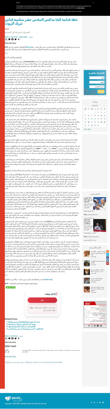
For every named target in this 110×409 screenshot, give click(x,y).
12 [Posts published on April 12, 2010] (85, 119)
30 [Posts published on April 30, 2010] (98, 125)
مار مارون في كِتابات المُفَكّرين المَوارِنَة (98, 262)
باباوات (31, 37)
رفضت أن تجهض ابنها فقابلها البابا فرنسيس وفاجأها (24, 322)
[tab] (89, 303)
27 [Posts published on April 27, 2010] (88, 125)
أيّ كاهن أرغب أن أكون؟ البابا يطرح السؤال (21, 326)
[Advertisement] (95, 40)
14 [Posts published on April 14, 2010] (91, 119)
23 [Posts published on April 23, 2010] (98, 122)
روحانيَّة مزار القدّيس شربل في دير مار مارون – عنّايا (97, 270)
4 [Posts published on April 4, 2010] (104, 112)
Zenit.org (29, 47)
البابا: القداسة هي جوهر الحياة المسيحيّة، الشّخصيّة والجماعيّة (88, 201)
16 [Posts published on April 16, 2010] (98, 119)
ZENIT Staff (23, 37)
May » (89, 129)
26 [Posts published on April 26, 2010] (85, 125)
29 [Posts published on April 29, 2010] (95, 125)
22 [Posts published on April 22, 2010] (95, 122)
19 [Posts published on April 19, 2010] (85, 122)
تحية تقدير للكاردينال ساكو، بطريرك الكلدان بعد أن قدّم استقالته (97, 289)
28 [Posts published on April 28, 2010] (91, 125)
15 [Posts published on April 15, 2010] (95, 119)
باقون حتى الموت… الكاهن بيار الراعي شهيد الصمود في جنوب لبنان (98, 253)
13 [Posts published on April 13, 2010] (88, 119)
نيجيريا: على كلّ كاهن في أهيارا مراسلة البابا (22, 324)
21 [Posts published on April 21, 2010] (91, 122)
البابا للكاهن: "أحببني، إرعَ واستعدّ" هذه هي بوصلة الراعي (25, 329)
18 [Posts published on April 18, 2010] (104, 119)
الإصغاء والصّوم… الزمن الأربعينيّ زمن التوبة (97, 279)
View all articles (10, 356)
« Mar (85, 129)
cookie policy (81, 8)
